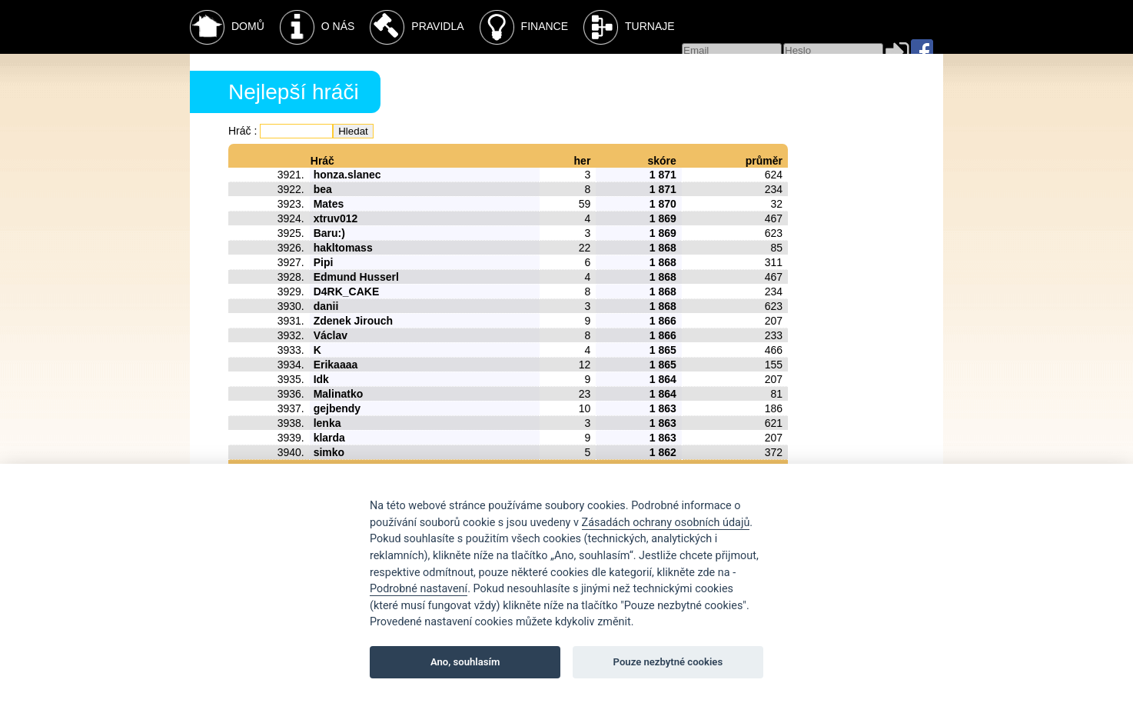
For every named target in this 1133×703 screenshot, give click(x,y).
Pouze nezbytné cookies (668, 662)
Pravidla (417, 27)
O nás (317, 27)
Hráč (239, 131)
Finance (524, 27)
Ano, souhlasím (465, 662)
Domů (227, 27)
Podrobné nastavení (418, 588)
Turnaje (629, 27)
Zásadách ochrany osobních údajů (666, 522)
